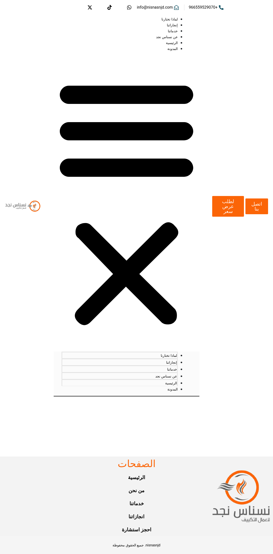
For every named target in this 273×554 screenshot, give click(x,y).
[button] (126, 201)
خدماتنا (173, 31)
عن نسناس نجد (167, 37)
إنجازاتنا (172, 25)
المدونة (172, 49)
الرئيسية (172, 43)
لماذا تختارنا (169, 19)
